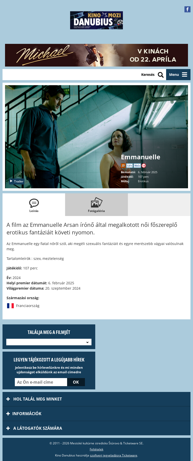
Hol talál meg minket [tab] (34, 399)
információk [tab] (23, 413)
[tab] (34, 204)
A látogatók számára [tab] (34, 428)
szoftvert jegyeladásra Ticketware (113, 455)
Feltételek (96, 449)
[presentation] (34, 204)
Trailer (16, 181)
